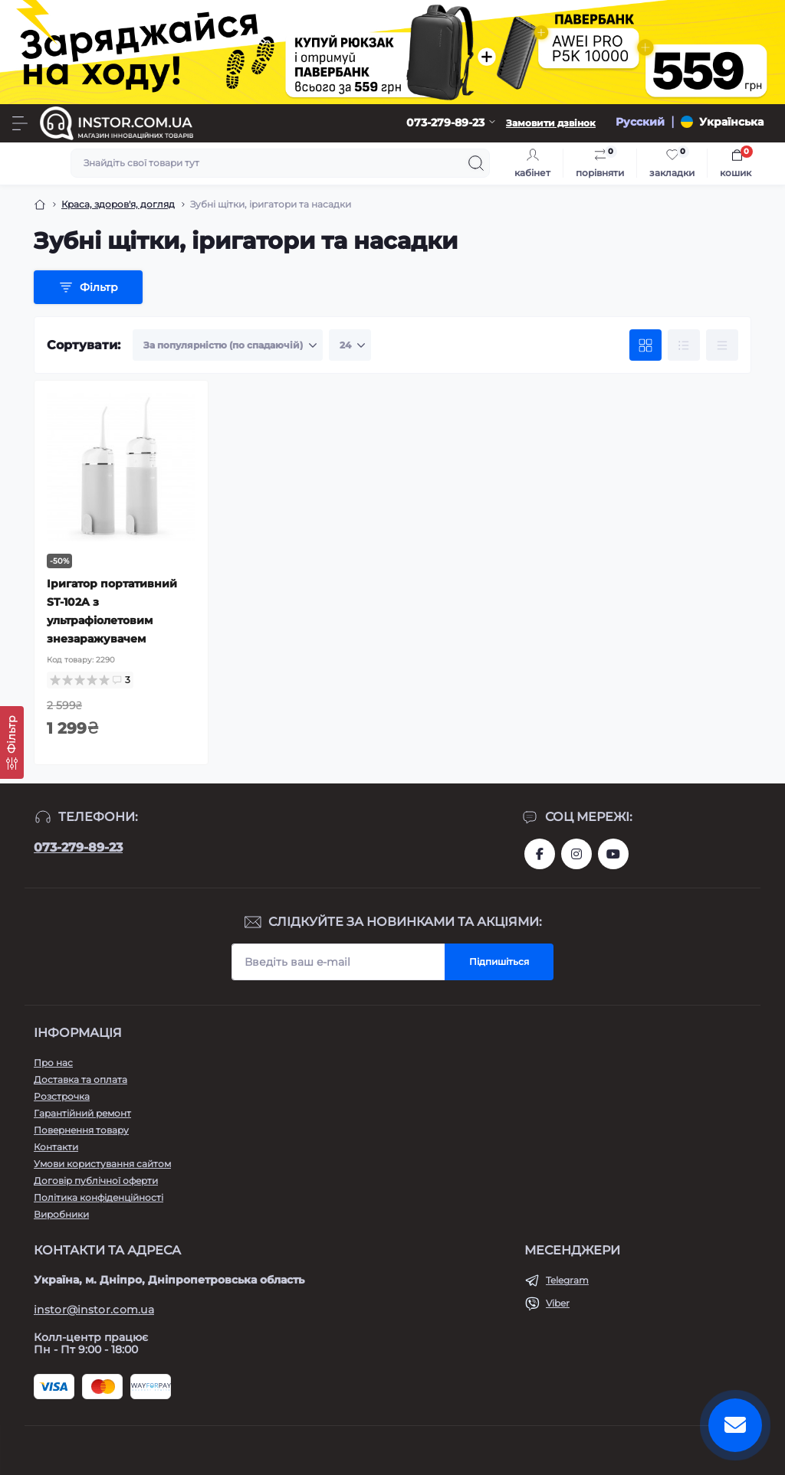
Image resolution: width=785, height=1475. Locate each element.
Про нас (53, 1062)
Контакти (56, 1147)
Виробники (61, 1214)
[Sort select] (228, 345)
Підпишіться (499, 961)
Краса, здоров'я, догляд (118, 204)
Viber (558, 1303)
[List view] (684, 345)
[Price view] (722, 345)
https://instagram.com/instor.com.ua (576, 854)
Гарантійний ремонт (82, 1113)
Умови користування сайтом (102, 1163)
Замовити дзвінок (551, 123)
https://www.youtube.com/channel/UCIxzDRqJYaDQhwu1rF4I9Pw (613, 854)
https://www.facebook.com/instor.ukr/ (540, 854)
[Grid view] (645, 345)
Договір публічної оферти (96, 1180)
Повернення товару (81, 1130)
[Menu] (20, 123)
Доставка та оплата (80, 1079)
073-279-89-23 (78, 847)
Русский (640, 122)
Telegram (567, 1280)
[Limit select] (350, 345)
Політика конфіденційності (98, 1197)
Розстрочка (62, 1096)
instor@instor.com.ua (94, 1309)
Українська (731, 122)
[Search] (476, 163)
